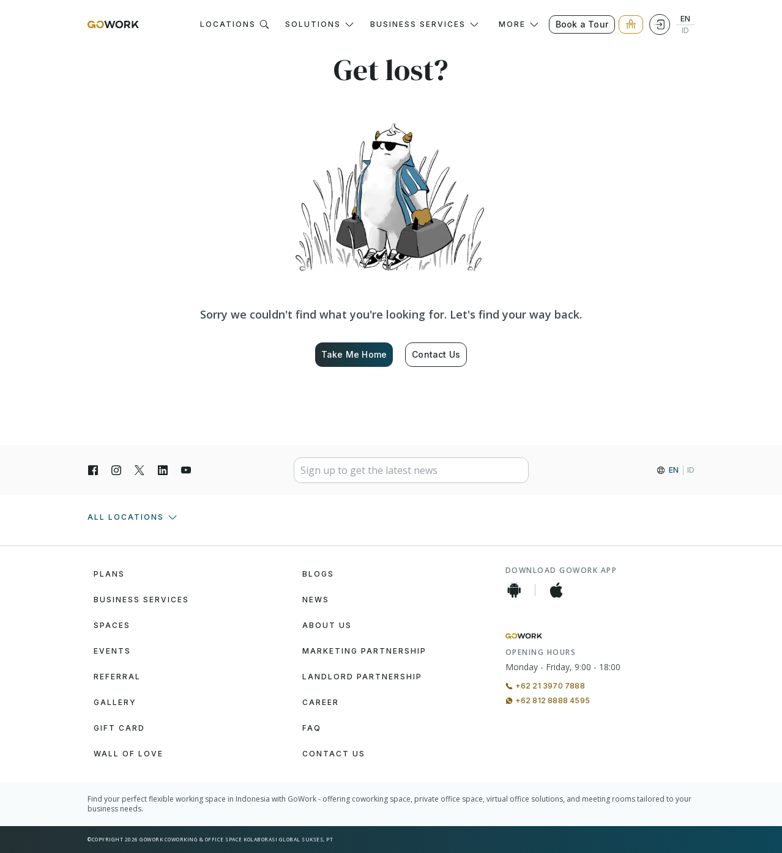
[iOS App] (556, 590)
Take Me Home (354, 354)
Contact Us (436, 354)
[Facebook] (93, 470)
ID (685, 30)
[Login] (659, 24)
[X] (139, 470)
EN (685, 19)
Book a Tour (582, 24)
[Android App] (514, 590)
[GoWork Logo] (113, 24)
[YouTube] (186, 470)
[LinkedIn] (162, 470)
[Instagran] (116, 470)
